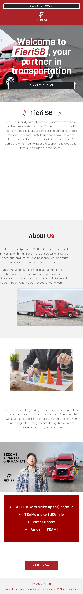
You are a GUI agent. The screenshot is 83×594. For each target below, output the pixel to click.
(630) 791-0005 (41, 5)
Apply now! (41, 565)
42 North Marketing (67, 589)
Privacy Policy (41, 584)
